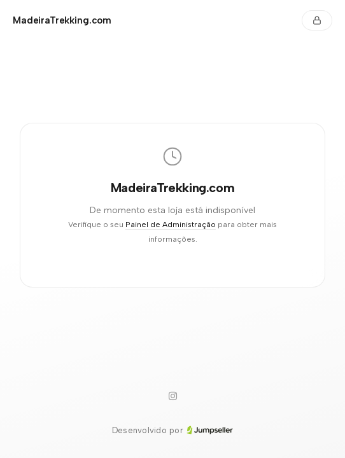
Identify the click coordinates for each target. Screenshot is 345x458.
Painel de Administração (170, 224)
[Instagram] (172, 396)
